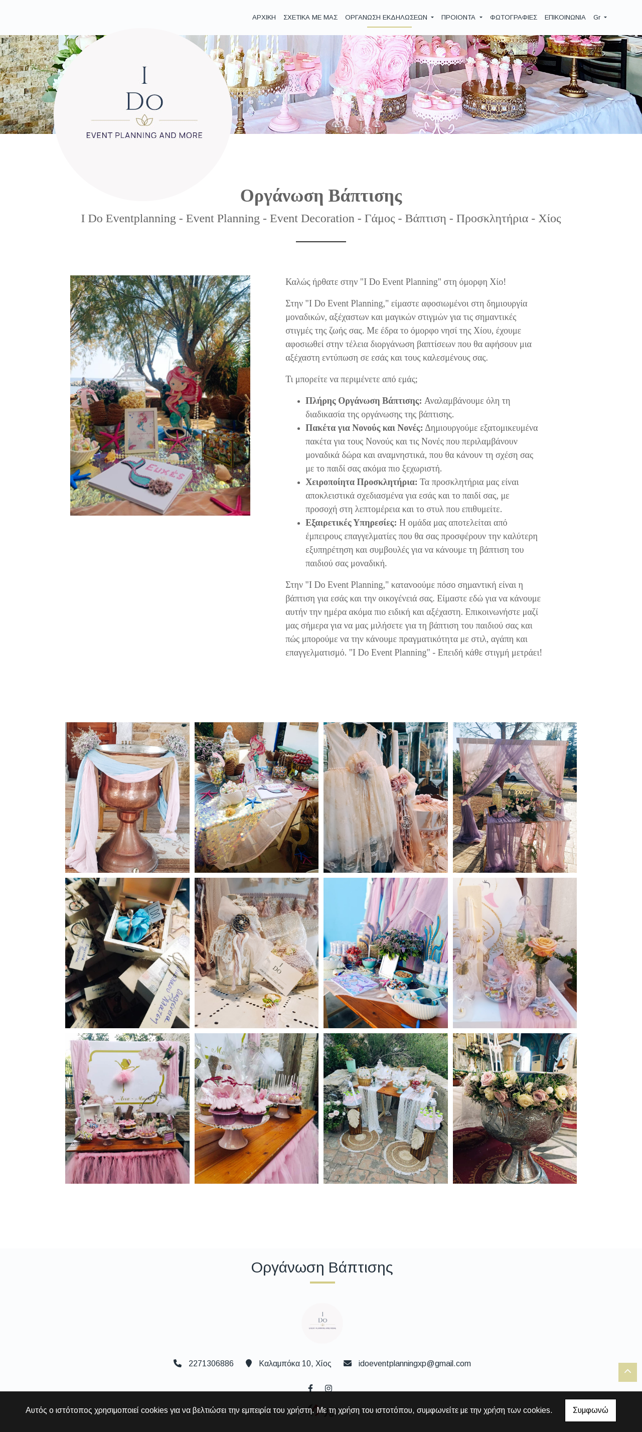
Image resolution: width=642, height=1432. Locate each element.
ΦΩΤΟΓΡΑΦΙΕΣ (513, 17)
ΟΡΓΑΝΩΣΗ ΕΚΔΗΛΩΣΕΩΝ (387, 17)
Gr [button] (597, 17)
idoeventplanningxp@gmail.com (415, 1363)
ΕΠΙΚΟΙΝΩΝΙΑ (565, 17)
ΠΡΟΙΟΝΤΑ (459, 17)
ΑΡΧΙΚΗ (264, 17)
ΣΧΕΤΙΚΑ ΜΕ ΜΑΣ (310, 17)
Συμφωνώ (590, 1410)
